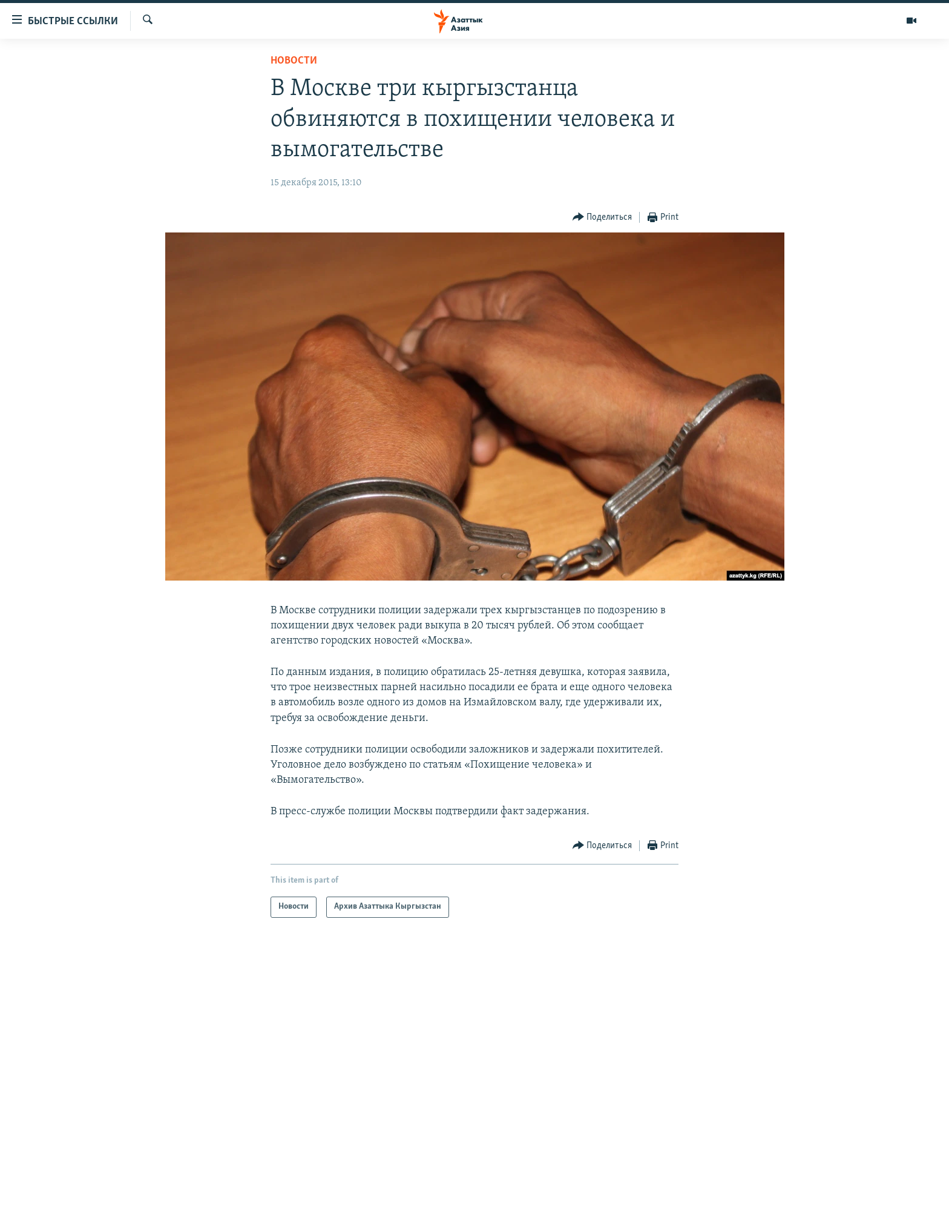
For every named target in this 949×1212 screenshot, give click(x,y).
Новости (294, 61)
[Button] (602, 217)
